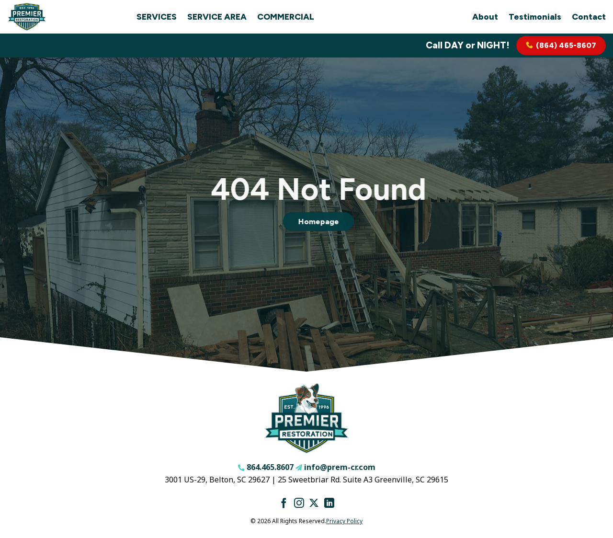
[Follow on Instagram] (299, 503)
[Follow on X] (314, 503)
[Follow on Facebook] (284, 503)
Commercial (285, 16)
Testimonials (535, 16)
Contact (589, 16)
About (485, 16)
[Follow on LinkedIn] (329, 503)
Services (156, 16)
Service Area (217, 16)
